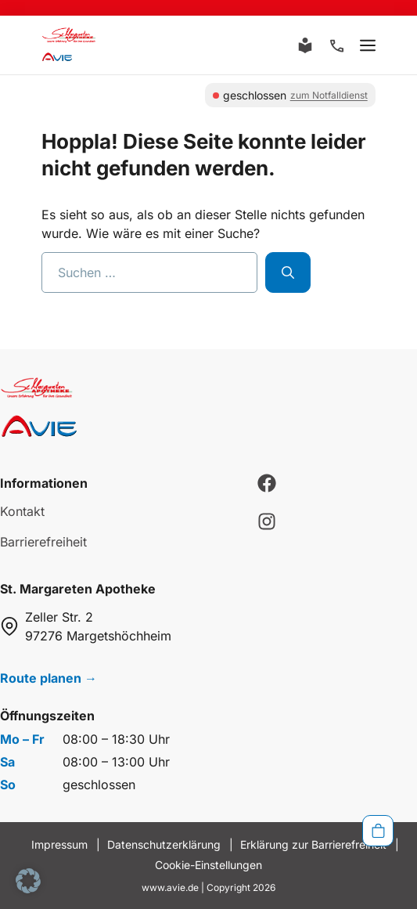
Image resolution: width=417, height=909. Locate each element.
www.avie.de (170, 887)
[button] (28, 881)
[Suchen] (288, 272)
